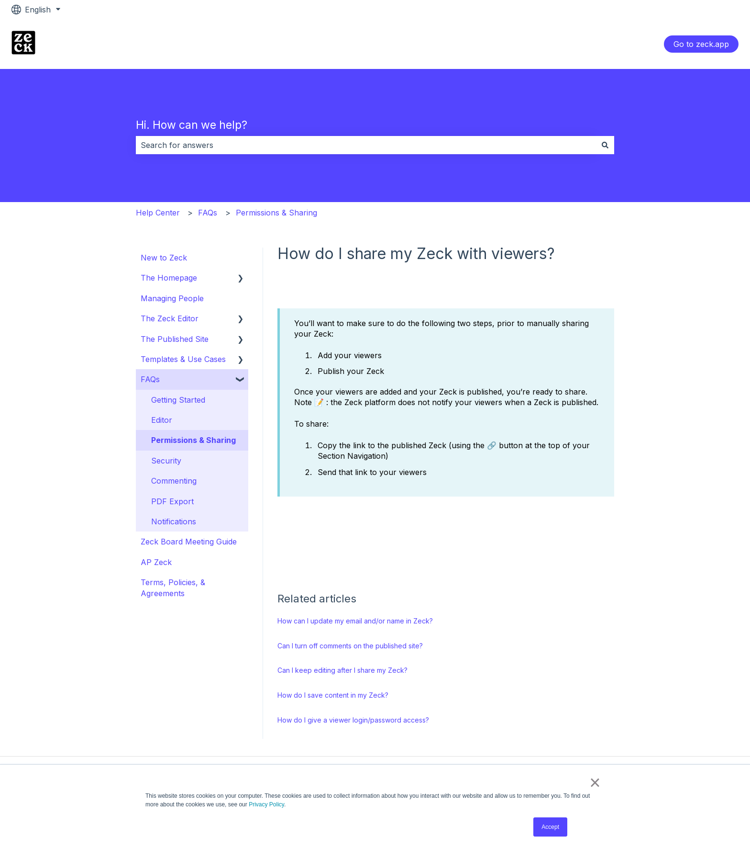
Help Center (158, 212)
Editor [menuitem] (161, 420)
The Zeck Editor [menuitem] (170, 318)
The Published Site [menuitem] (175, 339)
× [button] (594, 782)
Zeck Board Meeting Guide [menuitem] (189, 541)
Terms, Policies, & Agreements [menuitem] (173, 587)
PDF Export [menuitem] (172, 501)
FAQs (207, 212)
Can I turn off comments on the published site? (350, 646)
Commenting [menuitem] (174, 481)
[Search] (605, 145)
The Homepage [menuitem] (169, 278)
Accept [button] (550, 827)
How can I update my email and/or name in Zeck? (355, 621)
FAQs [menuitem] (150, 379)
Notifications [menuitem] (173, 521)
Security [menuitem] (166, 460)
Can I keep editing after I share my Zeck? (342, 670)
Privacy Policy (266, 804)
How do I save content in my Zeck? (332, 695)
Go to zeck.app (701, 44)
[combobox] (366, 145)
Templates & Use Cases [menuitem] (183, 359)
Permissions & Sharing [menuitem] (193, 440)
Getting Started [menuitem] (178, 400)
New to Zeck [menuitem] (164, 257)
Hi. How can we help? (191, 125)
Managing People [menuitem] (172, 298)
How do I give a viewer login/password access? (353, 720)
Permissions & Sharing (276, 212)
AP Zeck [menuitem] (156, 562)
